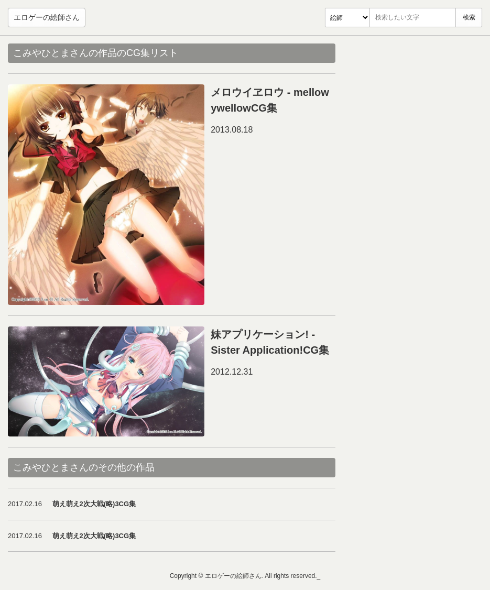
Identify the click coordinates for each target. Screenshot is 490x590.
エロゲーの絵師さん (47, 17)
